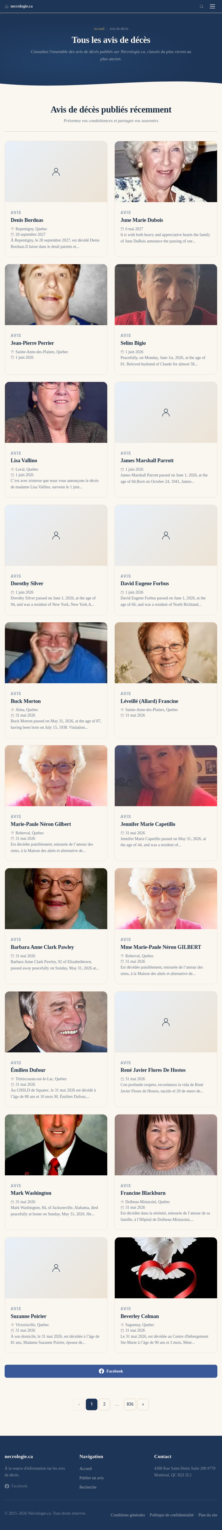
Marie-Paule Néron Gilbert (41, 824)
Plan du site (207, 1515)
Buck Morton (26, 701)
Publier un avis (91, 1478)
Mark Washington (31, 1193)
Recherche (88, 1487)
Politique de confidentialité (172, 1515)
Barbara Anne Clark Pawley (42, 947)
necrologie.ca (19, 6)
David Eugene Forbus (145, 583)
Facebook (111, 1371)
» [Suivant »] (143, 1404)
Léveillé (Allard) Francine (149, 701)
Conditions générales (128, 1515)
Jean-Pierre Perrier (32, 343)
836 (130, 1404)
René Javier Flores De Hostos (153, 1070)
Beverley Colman (140, 1316)
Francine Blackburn (143, 1193)
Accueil (99, 29)
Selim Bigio (133, 343)
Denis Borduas (27, 220)
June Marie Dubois (142, 220)
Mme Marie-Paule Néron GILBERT (161, 947)
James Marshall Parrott (147, 460)
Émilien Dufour (28, 1070)
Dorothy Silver (27, 583)
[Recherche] (201, 6)
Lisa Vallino (24, 460)
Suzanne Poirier (28, 1316)
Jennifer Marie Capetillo (148, 824)
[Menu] (212, 6)
